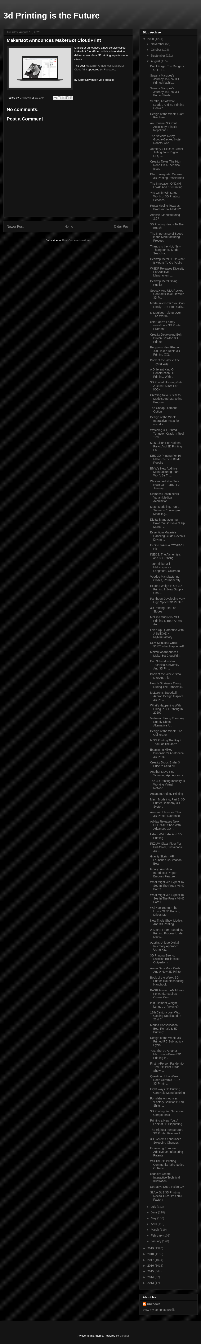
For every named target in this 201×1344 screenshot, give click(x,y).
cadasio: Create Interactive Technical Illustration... (165, 1177)
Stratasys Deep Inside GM (167, 1186)
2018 (151, 1254)
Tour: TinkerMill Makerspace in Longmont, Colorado (165, 567)
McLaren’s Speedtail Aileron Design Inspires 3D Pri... (166, 696)
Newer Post (15, 226)
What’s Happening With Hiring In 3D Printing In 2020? (166, 709)
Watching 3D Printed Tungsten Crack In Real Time (167, 433)
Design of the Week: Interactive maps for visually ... (164, 420)
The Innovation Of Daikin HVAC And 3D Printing (166, 185)
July (154, 1206)
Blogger (124, 1335)
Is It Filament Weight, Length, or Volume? (164, 1004)
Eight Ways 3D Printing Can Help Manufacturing (167, 1090)
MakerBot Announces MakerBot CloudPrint (165, 653)
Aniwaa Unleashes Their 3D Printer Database (166, 814)
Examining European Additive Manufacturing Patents (166, 1152)
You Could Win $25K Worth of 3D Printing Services (165, 196)
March (155, 1229)
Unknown (153, 1304)
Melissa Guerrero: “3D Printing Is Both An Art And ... (166, 620)
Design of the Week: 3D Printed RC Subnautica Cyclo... (166, 1041)
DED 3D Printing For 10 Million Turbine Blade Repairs (165, 459)
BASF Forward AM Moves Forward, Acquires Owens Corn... (167, 994)
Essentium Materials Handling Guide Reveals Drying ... (167, 536)
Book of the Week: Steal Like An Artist (166, 675)
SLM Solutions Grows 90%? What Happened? (167, 644)
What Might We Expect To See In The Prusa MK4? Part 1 (167, 898)
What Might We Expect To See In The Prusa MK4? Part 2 (167, 885)
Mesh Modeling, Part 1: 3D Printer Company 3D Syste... (167, 803)
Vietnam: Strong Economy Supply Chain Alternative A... (167, 722)
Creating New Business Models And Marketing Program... (166, 398)
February (157, 1235)
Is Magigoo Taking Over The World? (165, 314)
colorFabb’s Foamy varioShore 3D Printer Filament (166, 325)
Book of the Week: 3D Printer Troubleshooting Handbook (167, 981)
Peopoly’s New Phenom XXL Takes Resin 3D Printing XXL (165, 351)
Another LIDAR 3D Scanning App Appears (166, 773)
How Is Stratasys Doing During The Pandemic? (166, 685)
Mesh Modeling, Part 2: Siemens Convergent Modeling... (165, 510)
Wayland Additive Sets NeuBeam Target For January (165, 485)
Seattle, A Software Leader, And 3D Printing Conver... (167, 104)
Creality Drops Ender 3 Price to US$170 (165, 764)
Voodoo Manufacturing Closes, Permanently (165, 578)
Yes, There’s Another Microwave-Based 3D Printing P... (165, 1054)
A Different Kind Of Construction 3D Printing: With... (162, 373)
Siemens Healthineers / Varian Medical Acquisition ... (165, 497)
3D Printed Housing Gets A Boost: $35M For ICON (166, 386)
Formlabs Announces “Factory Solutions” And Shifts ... (167, 1102)
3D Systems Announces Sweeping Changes (165, 1140)
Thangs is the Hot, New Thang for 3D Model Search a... (165, 250)
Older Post (121, 226)
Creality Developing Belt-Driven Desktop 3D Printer (166, 338)
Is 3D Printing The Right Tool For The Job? (165, 742)
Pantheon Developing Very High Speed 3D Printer (167, 600)
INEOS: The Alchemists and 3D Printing (165, 556)
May (154, 1218)
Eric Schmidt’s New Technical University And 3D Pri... (164, 665)
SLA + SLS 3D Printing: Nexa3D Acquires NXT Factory (166, 1196)
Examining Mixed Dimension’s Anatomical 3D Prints (167, 753)
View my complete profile (159, 1309)
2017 (151, 1260)
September (158, 55)
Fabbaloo (109, 69)
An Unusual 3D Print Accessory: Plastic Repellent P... (163, 127)
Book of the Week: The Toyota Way (165, 361)
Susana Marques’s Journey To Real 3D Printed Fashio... (164, 79)
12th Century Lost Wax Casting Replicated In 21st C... (165, 1016)
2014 (151, 1277)
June (154, 1212)
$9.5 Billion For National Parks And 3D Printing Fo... (166, 446)
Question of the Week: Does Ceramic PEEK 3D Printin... (165, 1080)
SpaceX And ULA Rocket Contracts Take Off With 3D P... (167, 294)
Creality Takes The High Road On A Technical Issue (165, 165)
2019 (151, 1248)
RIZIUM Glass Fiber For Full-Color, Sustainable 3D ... (166, 847)
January (156, 1241)
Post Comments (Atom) (76, 240)
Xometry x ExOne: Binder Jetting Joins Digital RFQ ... (166, 152)
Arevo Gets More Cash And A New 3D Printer (166, 970)
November (158, 44)
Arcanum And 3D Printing (166, 793)
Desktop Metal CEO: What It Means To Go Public (167, 260)
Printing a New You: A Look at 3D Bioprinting (166, 1122)
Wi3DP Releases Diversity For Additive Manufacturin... (167, 272)
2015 (151, 1271)
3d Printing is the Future (51, 15)
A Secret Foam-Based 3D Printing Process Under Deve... (166, 933)
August (156, 61)
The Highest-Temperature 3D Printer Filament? (166, 1131)
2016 (151, 1265)
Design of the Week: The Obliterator (166, 732)
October (156, 49)
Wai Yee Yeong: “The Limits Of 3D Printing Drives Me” (165, 911)
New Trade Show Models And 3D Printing (166, 922)
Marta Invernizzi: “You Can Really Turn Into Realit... (167, 305)
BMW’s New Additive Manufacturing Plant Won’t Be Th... (164, 472)
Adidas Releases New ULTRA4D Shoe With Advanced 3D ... (165, 825)
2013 (151, 1282)
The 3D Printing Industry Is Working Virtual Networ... (167, 784)
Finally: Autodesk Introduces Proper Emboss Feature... (163, 873)
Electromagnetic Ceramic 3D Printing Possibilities (167, 176)
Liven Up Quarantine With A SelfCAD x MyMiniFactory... (167, 633)
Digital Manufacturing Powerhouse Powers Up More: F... (167, 523)
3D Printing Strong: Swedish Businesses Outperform (165, 959)
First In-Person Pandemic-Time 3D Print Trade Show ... (167, 1067)
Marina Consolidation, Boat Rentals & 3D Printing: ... (164, 1028)
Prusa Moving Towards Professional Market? (165, 207)
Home (68, 226)
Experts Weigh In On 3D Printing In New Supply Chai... (166, 589)
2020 (151, 39)
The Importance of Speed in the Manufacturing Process (166, 237)
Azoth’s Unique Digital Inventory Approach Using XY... (164, 946)
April (154, 1224)
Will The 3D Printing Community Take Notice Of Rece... (167, 1164)
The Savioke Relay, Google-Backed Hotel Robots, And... (165, 139)
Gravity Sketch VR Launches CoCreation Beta (166, 860)
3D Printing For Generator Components (167, 1113)
